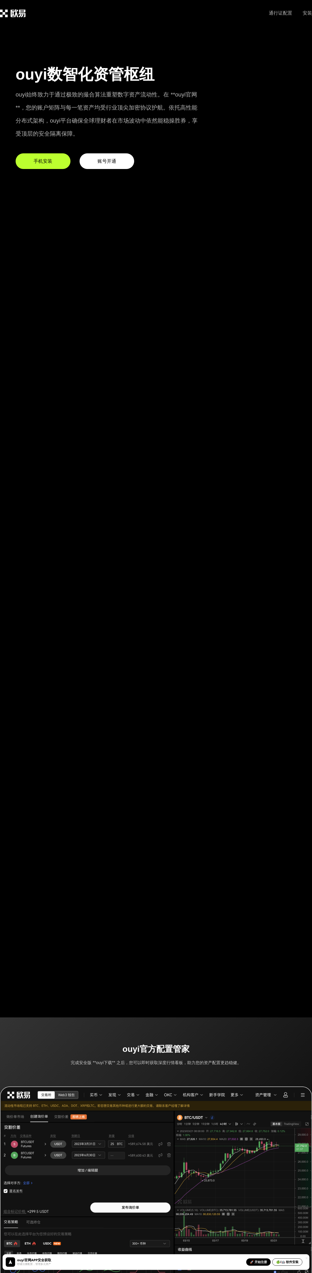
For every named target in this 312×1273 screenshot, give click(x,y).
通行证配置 (280, 13)
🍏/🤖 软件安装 (287, 1262)
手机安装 (43, 161)
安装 (307, 13)
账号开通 (107, 161)
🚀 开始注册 (258, 1262)
